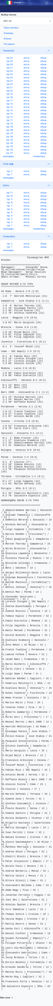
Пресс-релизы (11, 27)
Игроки (7, 38)
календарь (8, 156)
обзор (43, 58)
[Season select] (26, 21)
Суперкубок (9, 236)
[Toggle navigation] (47, 2)
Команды (9, 33)
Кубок (6, 185)
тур (9, 58)
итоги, (27, 58)
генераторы (39, 156)
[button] (13, 997)
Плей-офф (8, 164)
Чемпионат (8, 50)
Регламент (9, 44)
